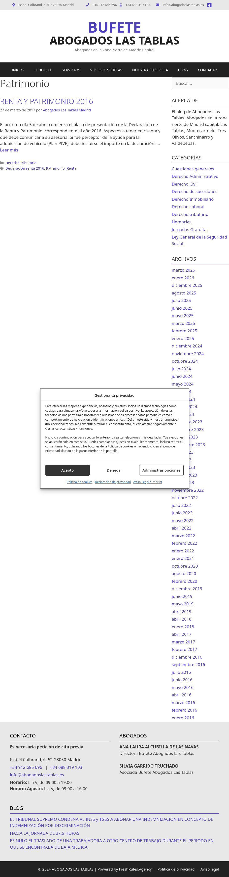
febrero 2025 (184, 331)
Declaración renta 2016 (24, 168)
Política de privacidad (176, 869)
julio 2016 (181, 672)
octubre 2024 (185, 361)
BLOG (183, 69)
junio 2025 (182, 308)
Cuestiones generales (193, 169)
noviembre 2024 (188, 353)
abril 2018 (181, 619)
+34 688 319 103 (135, 4)
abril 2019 (181, 611)
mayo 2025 (183, 315)
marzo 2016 (183, 702)
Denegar (114, 470)
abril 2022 (181, 528)
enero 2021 (183, 558)
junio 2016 (182, 679)
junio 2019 (182, 596)
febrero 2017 (184, 649)
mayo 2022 (183, 520)
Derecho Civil (184, 184)
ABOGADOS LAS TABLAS (114, 40)
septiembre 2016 (188, 664)
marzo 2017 (183, 642)
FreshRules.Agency (135, 869)
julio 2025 (181, 300)
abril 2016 (181, 695)
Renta (71, 168)
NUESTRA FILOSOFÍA (150, 69)
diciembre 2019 (187, 588)
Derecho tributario (20, 162)
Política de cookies (79, 482)
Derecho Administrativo (195, 176)
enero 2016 (183, 718)
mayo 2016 (183, 687)
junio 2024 (182, 376)
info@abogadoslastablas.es (180, 4)
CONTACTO (207, 69)
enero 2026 (183, 278)
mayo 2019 (183, 604)
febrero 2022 (184, 543)
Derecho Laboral (188, 206)
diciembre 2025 (187, 285)
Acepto (67, 470)
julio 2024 (181, 369)
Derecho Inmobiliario (193, 199)
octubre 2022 (185, 497)
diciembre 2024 (187, 346)
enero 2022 (183, 551)
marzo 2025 (183, 323)
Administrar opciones (161, 470)
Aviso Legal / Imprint (147, 482)
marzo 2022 (183, 535)
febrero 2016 (184, 710)
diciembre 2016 (187, 657)
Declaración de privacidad (113, 482)
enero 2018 (183, 627)
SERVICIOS (71, 69)
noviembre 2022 (188, 490)
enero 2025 (183, 338)
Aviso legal (209, 869)
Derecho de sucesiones (194, 191)
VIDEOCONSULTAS (106, 69)
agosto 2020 (184, 573)
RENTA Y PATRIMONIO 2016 (46, 101)
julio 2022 (181, 505)
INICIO (18, 69)
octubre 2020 (185, 566)
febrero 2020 (184, 581)
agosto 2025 (184, 293)
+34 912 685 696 (104, 4)
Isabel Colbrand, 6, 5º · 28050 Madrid (43, 4)
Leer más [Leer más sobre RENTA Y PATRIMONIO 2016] (9, 150)
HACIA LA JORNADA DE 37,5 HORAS (44, 833)
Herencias (181, 222)
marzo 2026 (183, 270)
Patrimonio (55, 168)
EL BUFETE (42, 69)
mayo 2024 (183, 384)
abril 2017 (181, 634)
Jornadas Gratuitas (190, 229)
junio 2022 (182, 513)
